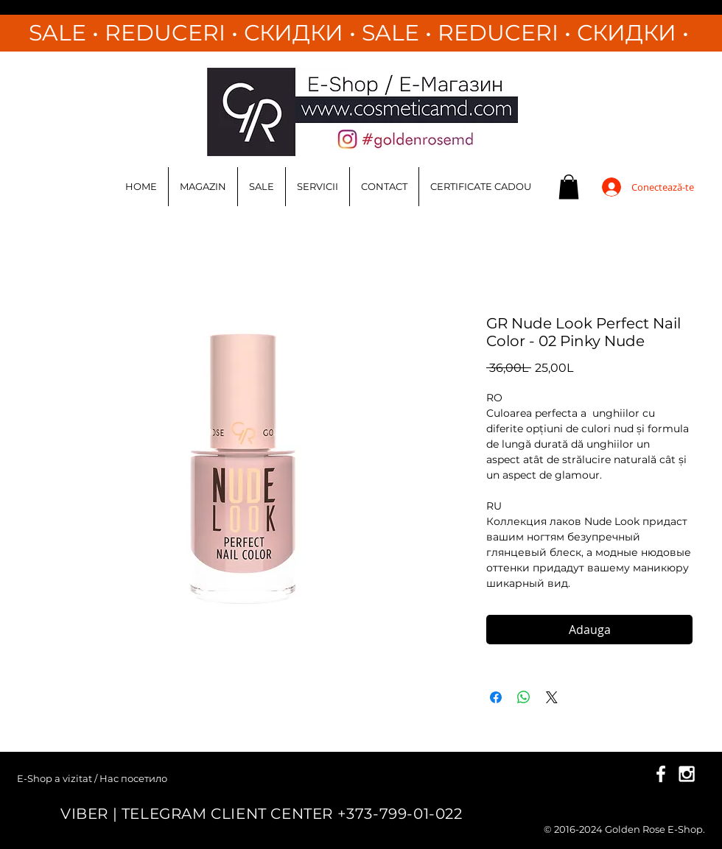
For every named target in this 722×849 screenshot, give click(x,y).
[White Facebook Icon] (661, 774)
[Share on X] (552, 697)
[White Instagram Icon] (687, 774)
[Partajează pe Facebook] (496, 697)
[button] (568, 187)
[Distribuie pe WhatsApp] (524, 697)
